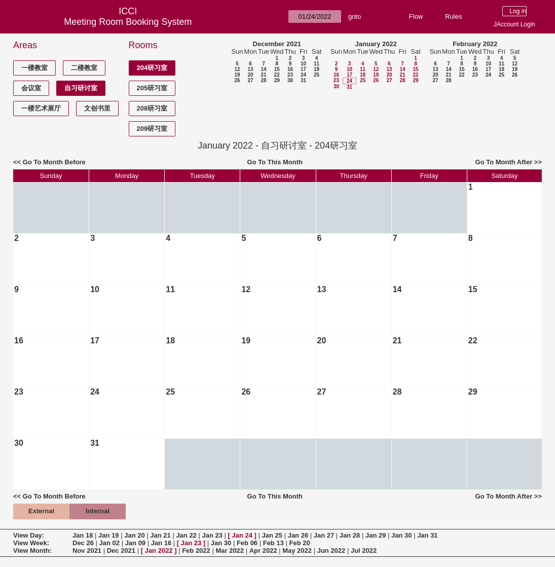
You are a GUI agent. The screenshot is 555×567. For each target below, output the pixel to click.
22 (277, 75)
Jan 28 (350, 535)
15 (277, 69)
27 (250, 80)
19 (237, 75)
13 (250, 69)
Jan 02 (109, 543)
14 (263, 69)
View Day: (28, 535)
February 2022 (475, 44)
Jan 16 (161, 543)
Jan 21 (160, 535)
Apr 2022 (263, 550)
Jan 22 (186, 535)
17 (303, 69)
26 (237, 80)
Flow (416, 16)
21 (263, 75)
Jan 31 (427, 535)
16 (290, 69)
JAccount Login (514, 24)
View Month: (32, 550)
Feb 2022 (196, 550)
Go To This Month (275, 162)
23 (290, 75)
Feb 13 (273, 543)
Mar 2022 (229, 550)
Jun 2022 (331, 550)
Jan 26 (298, 535)
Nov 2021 (86, 550)
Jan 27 (324, 535)
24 (303, 75)
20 (250, 75)
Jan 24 (242, 535)
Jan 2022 (159, 550)
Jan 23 (212, 535)
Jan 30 (401, 535)
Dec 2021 (121, 550)
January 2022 (376, 44)
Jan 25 (272, 535)
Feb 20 (299, 543)
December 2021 (277, 44)
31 (303, 80)
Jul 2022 (364, 550)
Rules (453, 16)
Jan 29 (375, 535)
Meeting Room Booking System (128, 22)
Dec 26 (83, 543)
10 (303, 63)
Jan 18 (82, 535)
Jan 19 (108, 535)
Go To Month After (504, 162)
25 (316, 75)
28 (263, 80)
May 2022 (297, 550)
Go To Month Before (54, 162)
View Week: (31, 543)
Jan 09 (135, 543)
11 (316, 63)
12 (237, 69)
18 (316, 69)
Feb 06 (247, 543)
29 (277, 80)
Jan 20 (134, 535)
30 (290, 80)
